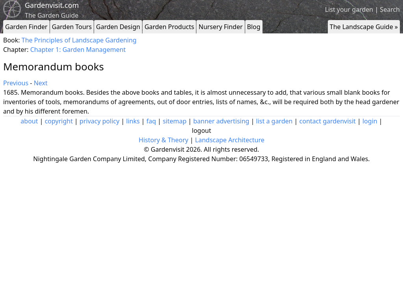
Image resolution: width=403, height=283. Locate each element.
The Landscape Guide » (364, 26)
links (133, 121)
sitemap (175, 121)
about (29, 121)
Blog (254, 26)
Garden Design (118, 26)
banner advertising (221, 121)
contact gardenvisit (327, 121)
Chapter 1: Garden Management (78, 49)
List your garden (349, 9)
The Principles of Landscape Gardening (79, 40)
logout (201, 130)
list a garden (274, 121)
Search (390, 9)
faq (151, 121)
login (369, 121)
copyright (59, 121)
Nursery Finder (220, 26)
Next (41, 83)
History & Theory (163, 140)
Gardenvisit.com (52, 5)
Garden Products (169, 26)
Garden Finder (26, 26)
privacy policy (99, 121)
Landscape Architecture (229, 140)
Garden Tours (72, 26)
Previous (15, 83)
